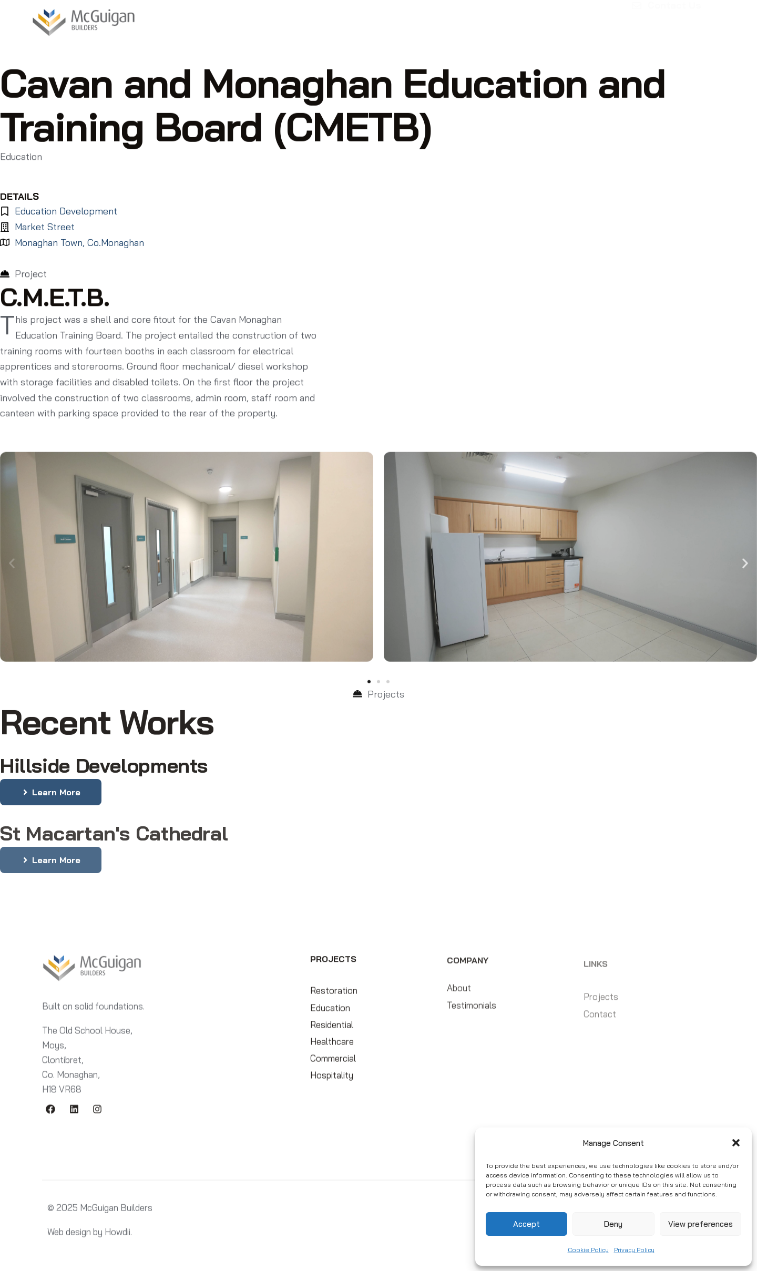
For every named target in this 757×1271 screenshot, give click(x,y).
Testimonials (390, 18)
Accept (526, 1224)
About (271, 18)
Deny (613, 1224)
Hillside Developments (104, 765)
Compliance (465, 18)
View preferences (700, 1224)
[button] (736, 1142)
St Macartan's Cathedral (114, 837)
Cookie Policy (588, 1250)
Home (230, 18)
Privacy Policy (634, 1250)
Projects (323, 18)
